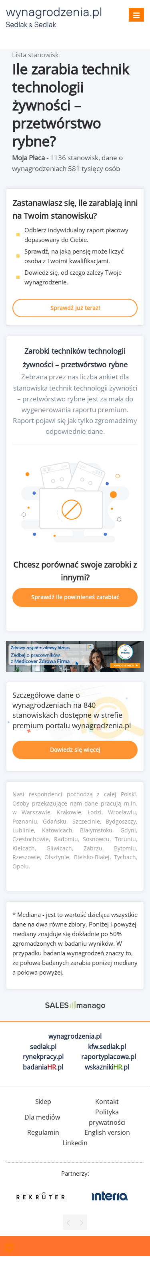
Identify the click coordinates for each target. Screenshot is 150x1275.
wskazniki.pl (107, 1067)
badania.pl (43, 1067)
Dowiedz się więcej (75, 749)
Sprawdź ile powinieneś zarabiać (75, 597)
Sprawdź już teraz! (75, 308)
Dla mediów (42, 1117)
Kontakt (107, 1101)
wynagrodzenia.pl (75, 1036)
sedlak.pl (43, 1046)
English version (107, 1132)
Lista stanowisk (35, 54)
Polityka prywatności (107, 1117)
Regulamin (43, 1132)
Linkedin (75, 1142)
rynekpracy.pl (43, 1056)
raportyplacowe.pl (108, 1056)
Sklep (43, 1101)
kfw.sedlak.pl (107, 1046)
